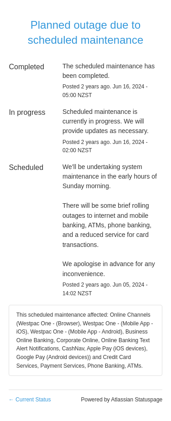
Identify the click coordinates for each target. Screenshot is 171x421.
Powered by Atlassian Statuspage (121, 399)
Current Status (30, 399)
